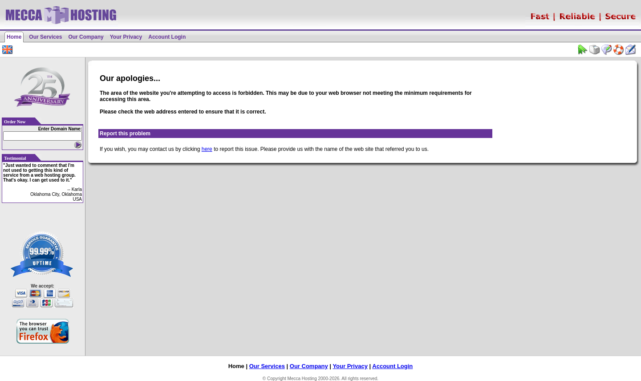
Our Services (45, 37)
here (207, 149)
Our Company (85, 37)
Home (14, 37)
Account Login (167, 37)
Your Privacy (126, 37)
